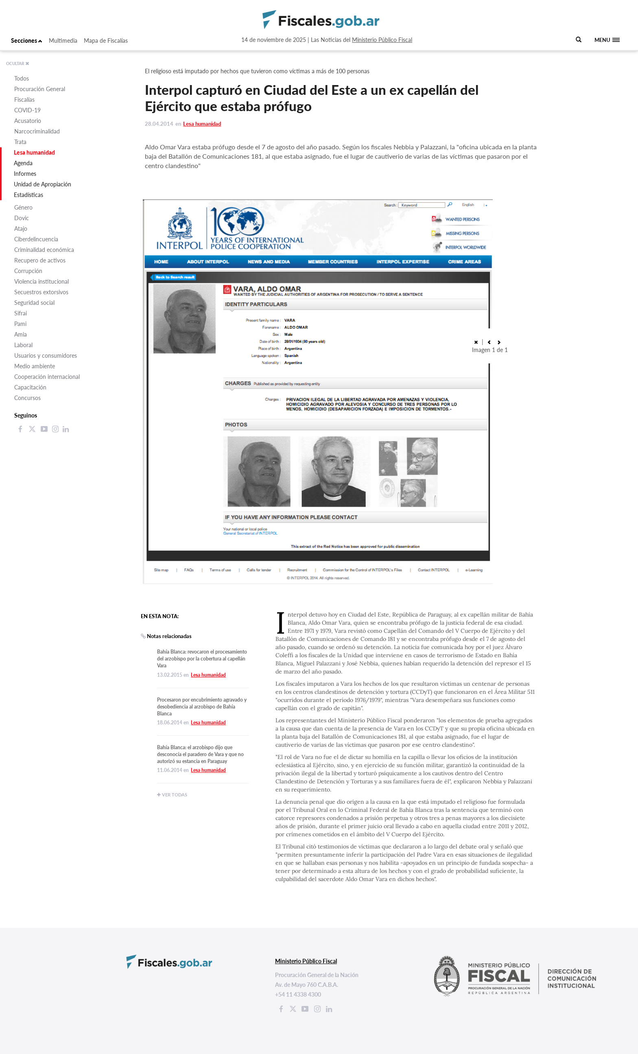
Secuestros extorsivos (41, 292)
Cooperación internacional (47, 376)
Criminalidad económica (44, 249)
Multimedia (63, 40)
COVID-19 (27, 110)
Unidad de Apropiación (42, 184)
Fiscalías (24, 99)
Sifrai (20, 313)
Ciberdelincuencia (36, 239)
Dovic (21, 217)
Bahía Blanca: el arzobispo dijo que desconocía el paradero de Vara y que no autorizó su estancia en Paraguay (200, 754)
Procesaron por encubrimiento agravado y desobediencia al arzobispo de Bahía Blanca (202, 707)
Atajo (20, 228)
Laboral (23, 344)
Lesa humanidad (34, 152)
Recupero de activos (40, 260)
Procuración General (39, 88)
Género (23, 207)
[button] (489, 341)
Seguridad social (34, 302)
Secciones (26, 40)
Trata (20, 141)
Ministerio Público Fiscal (382, 39)
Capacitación (30, 387)
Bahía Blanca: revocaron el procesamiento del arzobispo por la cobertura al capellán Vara (202, 659)
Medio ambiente (34, 366)
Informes (25, 173)
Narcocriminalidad (37, 131)
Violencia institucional (41, 281)
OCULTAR (17, 63)
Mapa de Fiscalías (106, 40)
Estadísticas (28, 194)
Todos (21, 78)
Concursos (27, 397)
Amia (20, 334)
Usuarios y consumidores (45, 355)
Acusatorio (27, 120)
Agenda (23, 163)
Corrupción (28, 270)
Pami (20, 323)
